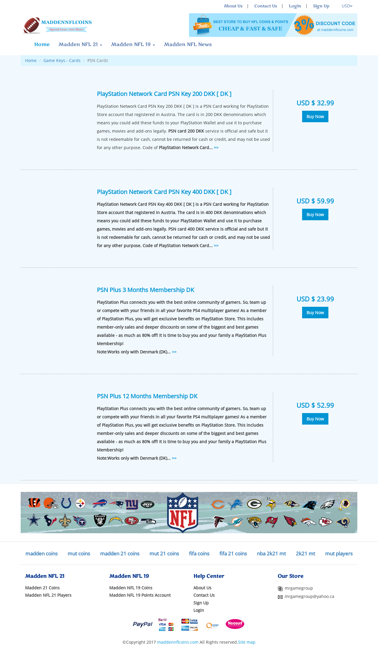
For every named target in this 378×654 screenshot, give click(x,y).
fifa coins (199, 553)
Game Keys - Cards (62, 60)
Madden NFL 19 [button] (133, 44)
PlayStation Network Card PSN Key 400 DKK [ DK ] (164, 191)
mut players (339, 553)
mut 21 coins (164, 553)
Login (295, 6)
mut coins (79, 553)
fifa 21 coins (233, 553)
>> (216, 147)
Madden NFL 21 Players (48, 595)
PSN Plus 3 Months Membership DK (145, 290)
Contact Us (265, 6)
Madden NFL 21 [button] (80, 44)
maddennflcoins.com (177, 642)
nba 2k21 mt (271, 553)
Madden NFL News (188, 44)
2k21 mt (305, 553)
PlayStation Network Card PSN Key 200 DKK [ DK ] (164, 93)
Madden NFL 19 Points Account (140, 595)
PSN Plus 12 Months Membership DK (147, 396)
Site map (246, 642)
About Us (233, 6)
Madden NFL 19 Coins (130, 588)
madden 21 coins (119, 553)
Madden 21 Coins (42, 588)
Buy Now (315, 116)
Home (42, 44)
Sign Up (321, 6)
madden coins (41, 553)
